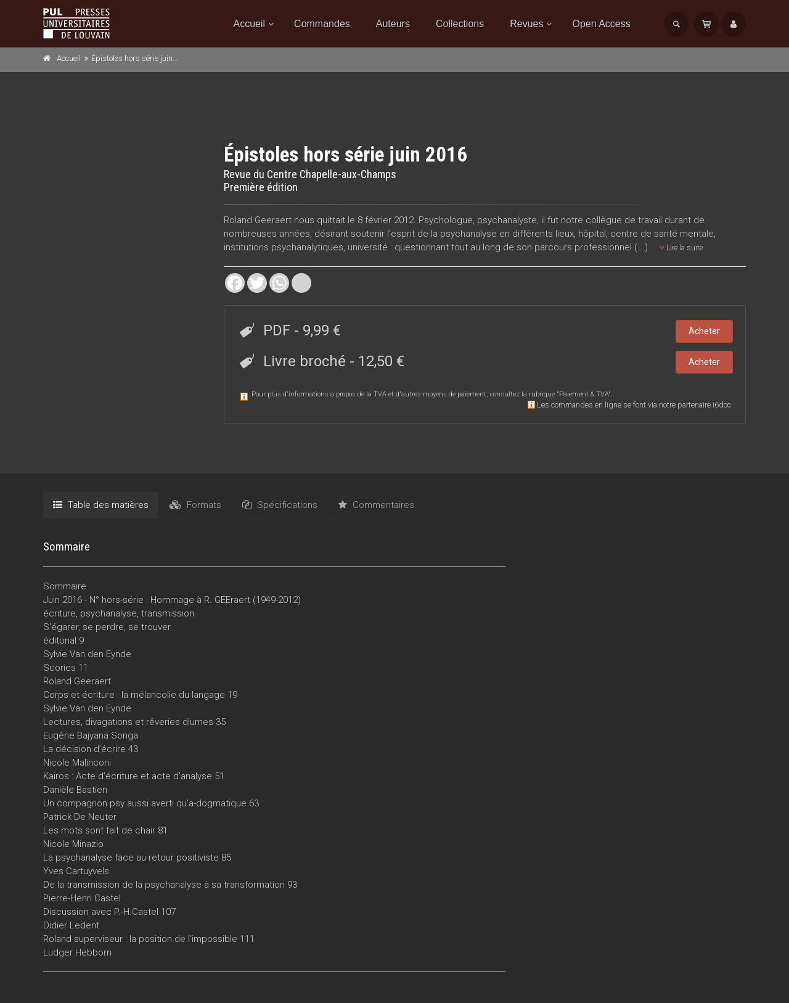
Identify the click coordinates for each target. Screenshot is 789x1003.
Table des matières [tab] (101, 504)
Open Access (601, 23)
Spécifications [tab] (279, 504)
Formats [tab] (195, 504)
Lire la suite (681, 248)
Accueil (250, 23)
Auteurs (393, 23)
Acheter (704, 331)
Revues (526, 23)
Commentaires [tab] (376, 504)
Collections (460, 23)
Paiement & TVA (583, 394)
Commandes (322, 23)
